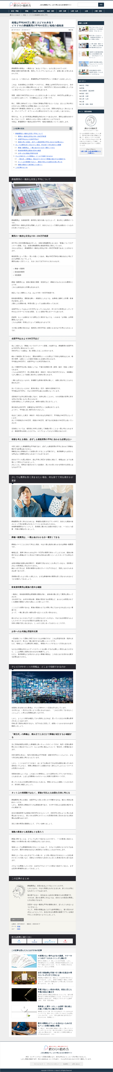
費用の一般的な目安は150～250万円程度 (32, 136)
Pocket (65, 942)
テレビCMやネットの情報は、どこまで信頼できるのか (34, 156)
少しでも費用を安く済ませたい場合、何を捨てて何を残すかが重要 (38, 145)
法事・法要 (62, 11)
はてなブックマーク (50, 942)
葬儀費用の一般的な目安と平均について (29, 133)
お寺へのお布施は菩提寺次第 (28, 153)
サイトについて (38, 1064)
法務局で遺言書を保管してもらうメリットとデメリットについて (96, 64)
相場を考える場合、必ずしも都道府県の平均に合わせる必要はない (41, 142)
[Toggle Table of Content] (42, 129)
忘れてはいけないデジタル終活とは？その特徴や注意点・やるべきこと (96, 29)
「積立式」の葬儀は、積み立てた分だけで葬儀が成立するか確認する (41, 159)
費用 (18, 929)
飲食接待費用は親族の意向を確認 (29, 150)
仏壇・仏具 (74, 11)
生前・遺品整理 (39, 11)
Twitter (19, 942)
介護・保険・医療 (87, 104)
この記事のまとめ (21, 167)
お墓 (86, 11)
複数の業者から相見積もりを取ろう (30, 165)
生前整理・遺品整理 (87, 91)
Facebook (34, 942)
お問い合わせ (76, 1064)
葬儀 (26, 11)
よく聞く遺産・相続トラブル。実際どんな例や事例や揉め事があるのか (96, 45)
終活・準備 (14, 11)
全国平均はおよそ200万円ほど (28, 139)
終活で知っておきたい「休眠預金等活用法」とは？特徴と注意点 (96, 37)
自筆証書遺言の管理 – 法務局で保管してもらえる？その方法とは (96, 72)
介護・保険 (98, 11)
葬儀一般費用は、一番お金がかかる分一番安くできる (36, 148)
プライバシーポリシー (53, 1064)
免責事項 (65, 1064)
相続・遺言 (50, 11)
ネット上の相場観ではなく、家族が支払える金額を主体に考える (40, 162)
